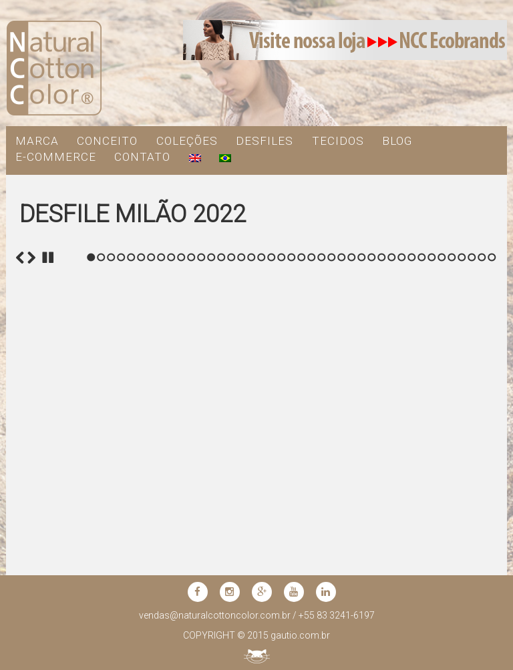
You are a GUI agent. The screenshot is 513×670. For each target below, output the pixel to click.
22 (301, 527)
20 (281, 527)
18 (261, 527)
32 (401, 527)
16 (241, 527)
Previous (20, 527)
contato (142, 156)
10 (181, 527)
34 (421, 527)
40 (482, 527)
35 (432, 527)
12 (201, 527)
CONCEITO (107, 140)
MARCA (37, 140)
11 (191, 527)
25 (331, 527)
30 (381, 527)
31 (391, 527)
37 (452, 527)
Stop (48, 527)
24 (321, 527)
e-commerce (55, 156)
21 (291, 527)
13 (211, 527)
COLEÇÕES (187, 140)
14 (221, 527)
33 (411, 527)
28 (361, 527)
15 (231, 527)
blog (397, 140)
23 (311, 527)
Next (31, 527)
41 (492, 527)
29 (371, 527)
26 (341, 527)
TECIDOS (338, 140)
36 (442, 527)
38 (462, 527)
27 (351, 527)
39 (472, 527)
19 (271, 527)
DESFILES (264, 140)
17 (251, 527)
